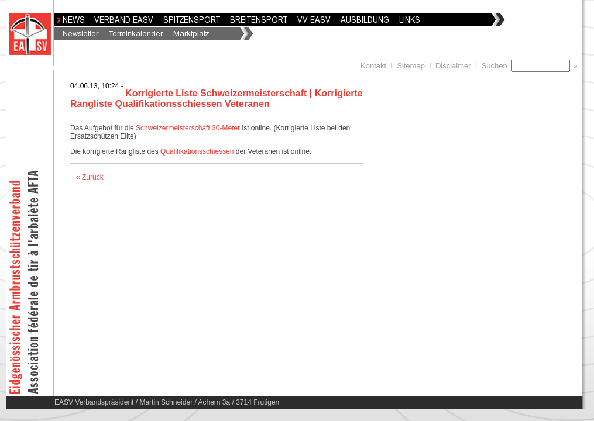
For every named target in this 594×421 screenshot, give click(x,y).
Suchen (496, 65)
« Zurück (90, 177)
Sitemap (411, 65)
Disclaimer (453, 65)
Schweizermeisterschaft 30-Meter (188, 128)
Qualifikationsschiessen (198, 151)
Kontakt (373, 65)
